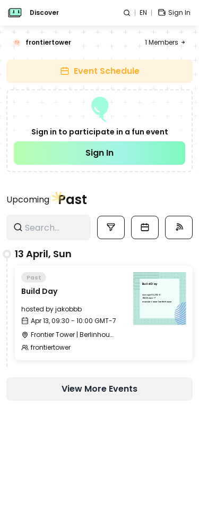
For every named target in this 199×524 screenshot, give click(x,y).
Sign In (99, 153)
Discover (44, 13)
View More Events (99, 389)
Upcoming (27, 199)
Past (72, 199)
